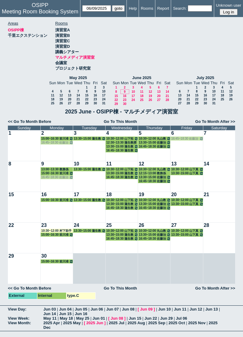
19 (61, 99)
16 (95, 95)
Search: (180, 8)
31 (103, 103)
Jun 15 (65, 313)
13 (69, 95)
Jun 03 (49, 309)
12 (61, 95)
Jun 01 (99, 318)
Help (133, 8)
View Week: (18, 318)
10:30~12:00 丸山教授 (155, 139)
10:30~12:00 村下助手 (56, 230)
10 (103, 91)
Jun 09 (146, 309)
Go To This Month (120, 121)
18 (52, 99)
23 (95, 99)
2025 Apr (51, 323)
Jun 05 (81, 309)
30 (95, 103)
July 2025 (205, 77)
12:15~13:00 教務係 (152, 173)
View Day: (17, 309)
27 (69, 103)
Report (163, 8)
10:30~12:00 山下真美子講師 (187, 169)
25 (52, 103)
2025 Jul (116, 323)
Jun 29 (166, 318)
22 (86, 99)
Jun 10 (164, 309)
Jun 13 (211, 309)
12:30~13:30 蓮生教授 (121, 142)
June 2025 (141, 77)
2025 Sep (156, 323)
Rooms (147, 8)
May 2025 (78, 77)
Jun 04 (65, 309)
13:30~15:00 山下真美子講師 (187, 173)
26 (61, 103)
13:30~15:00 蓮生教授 (90, 139)
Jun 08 (128, 309)
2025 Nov (196, 323)
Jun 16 (81, 313)
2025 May (72, 323)
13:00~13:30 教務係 (55, 169)
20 (69, 99)
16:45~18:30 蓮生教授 (122, 150)
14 (78, 95)
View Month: (19, 323)
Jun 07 (112, 309)
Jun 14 (49, 313)
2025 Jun (94, 323)
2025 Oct (177, 323)
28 (78, 103)
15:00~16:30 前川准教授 (57, 139)
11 (52, 95)
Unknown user (228, 5)
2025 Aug (136, 323)
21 (78, 99)
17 (103, 95)
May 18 (66, 318)
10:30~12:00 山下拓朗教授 (122, 139)
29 (86, 103)
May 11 (49, 318)
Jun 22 (150, 318)
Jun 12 (196, 309)
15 (86, 95)
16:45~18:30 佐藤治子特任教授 (57, 142)
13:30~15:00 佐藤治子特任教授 (155, 142)
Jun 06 (96, 309)
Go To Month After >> (215, 121)
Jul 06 (181, 318)
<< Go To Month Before (29, 121)
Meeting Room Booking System (40, 12)
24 (103, 99)
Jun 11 (180, 309)
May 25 (82, 318)
